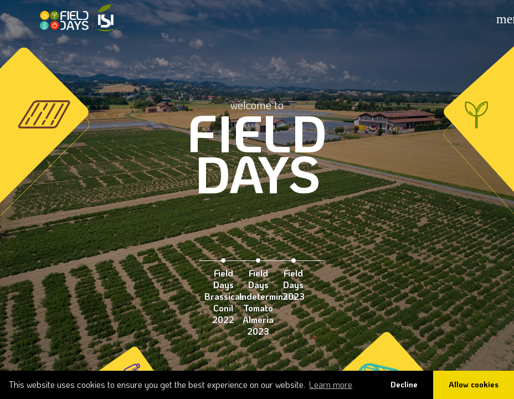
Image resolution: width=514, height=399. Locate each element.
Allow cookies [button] (473, 384)
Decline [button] (404, 384)
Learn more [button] (330, 384)
